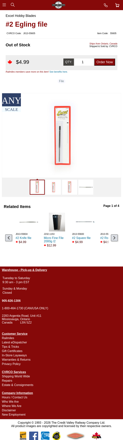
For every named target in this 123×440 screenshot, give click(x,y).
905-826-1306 (11, 300)
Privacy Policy (11, 364)
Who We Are (10, 401)
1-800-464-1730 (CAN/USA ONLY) (25, 308)
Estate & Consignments (17, 385)
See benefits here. (58, 72)
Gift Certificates (12, 351)
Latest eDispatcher (14, 342)
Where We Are (11, 406)
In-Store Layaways (14, 355)
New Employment (13, 414)
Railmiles (8, 338)
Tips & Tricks (10, 346)
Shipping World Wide (16, 376)
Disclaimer (9, 410)
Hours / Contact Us (14, 397)
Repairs (7, 380)
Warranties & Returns (16, 359)
